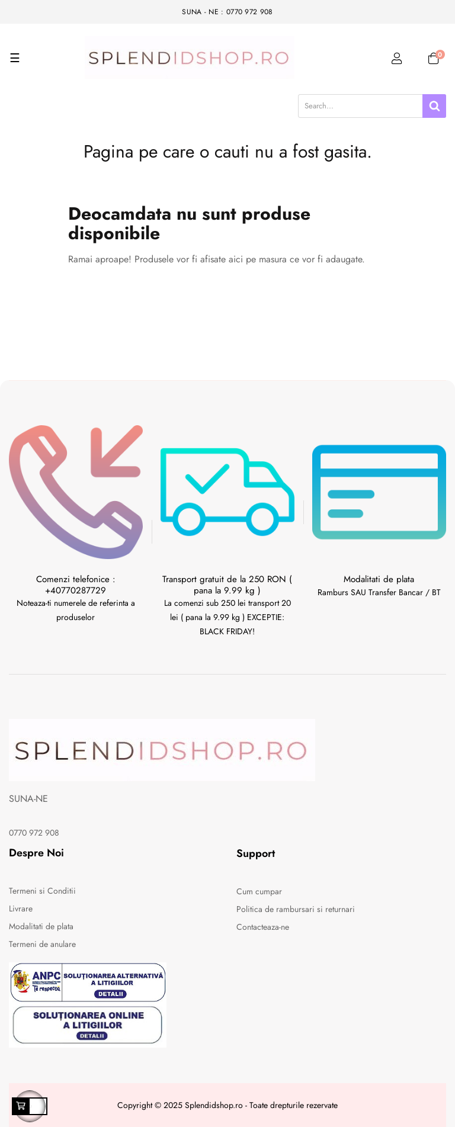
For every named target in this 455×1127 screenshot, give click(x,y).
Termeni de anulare (42, 944)
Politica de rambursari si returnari (295, 909)
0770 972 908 (34, 833)
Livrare (21, 908)
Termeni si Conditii (42, 891)
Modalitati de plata (41, 926)
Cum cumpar (259, 891)
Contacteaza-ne (262, 927)
